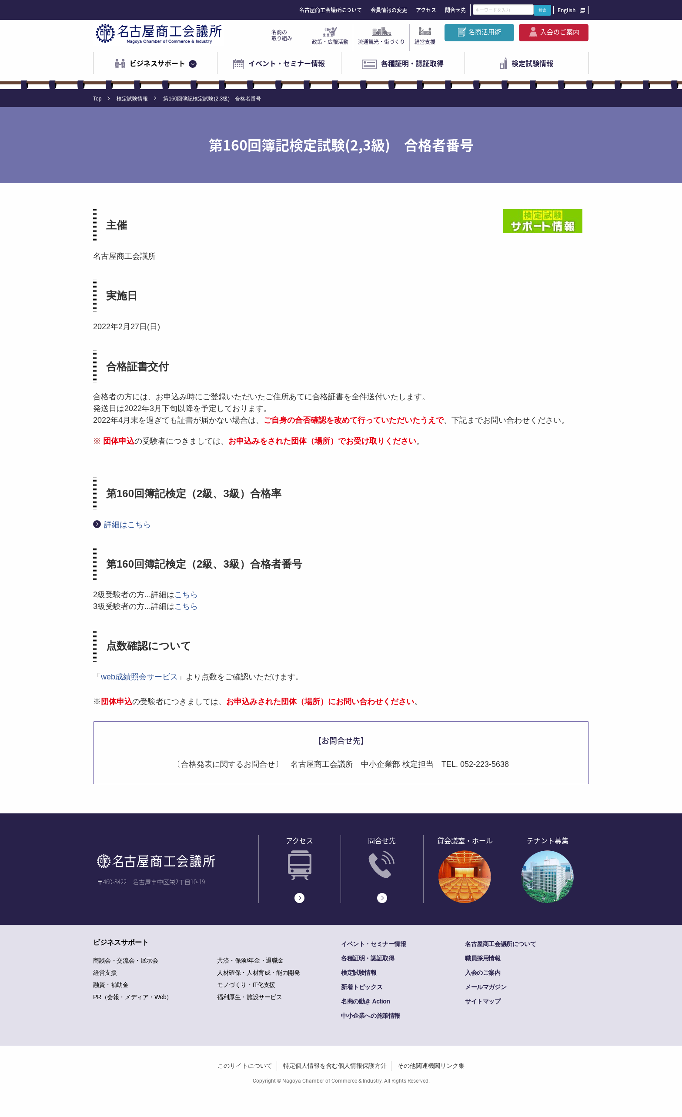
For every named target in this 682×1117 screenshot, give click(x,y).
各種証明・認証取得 (412, 63)
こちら (186, 594)
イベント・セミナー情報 (286, 63)
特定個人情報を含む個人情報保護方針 (335, 1065)
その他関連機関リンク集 (431, 1065)
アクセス (426, 10)
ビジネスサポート (157, 63)
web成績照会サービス (139, 676)
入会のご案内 (559, 32)
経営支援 (425, 42)
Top (97, 98)
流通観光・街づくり (381, 42)
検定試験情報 (532, 63)
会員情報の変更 (389, 10)
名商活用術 (484, 32)
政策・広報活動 (330, 42)
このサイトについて (244, 1065)
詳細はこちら (127, 524)
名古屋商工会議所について (330, 10)
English (566, 10)
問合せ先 (455, 10)
